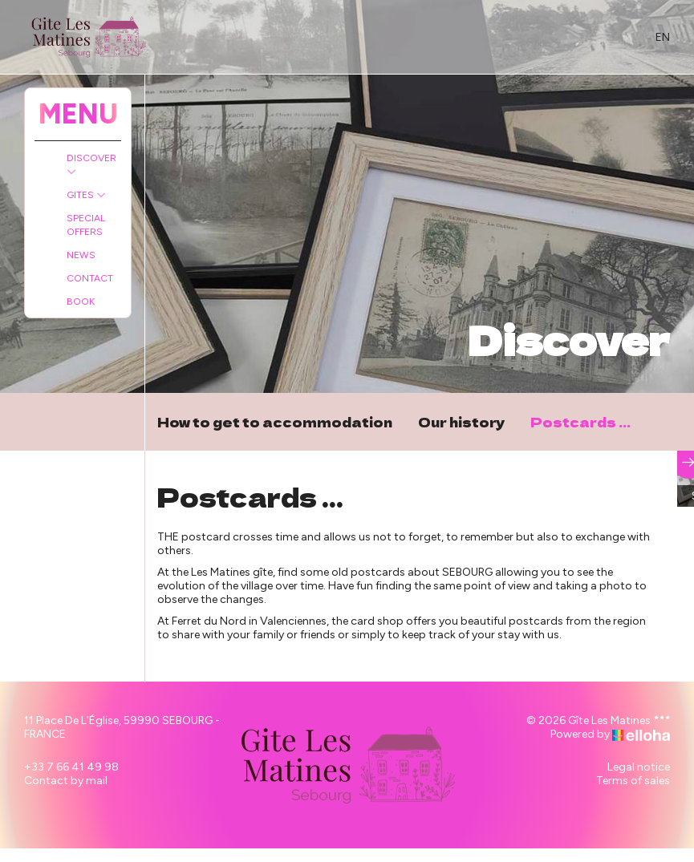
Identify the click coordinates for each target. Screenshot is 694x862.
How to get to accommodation (274, 421)
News (81, 255)
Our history (461, 421)
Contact (90, 278)
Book (81, 301)
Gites (86, 194)
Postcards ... (580, 421)
